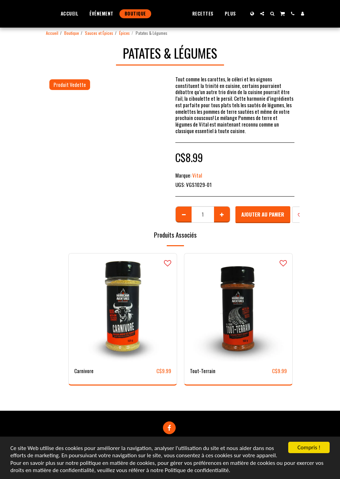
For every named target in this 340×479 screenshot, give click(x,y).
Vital (197, 175)
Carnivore (84, 371)
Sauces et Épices (99, 33)
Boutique (71, 33)
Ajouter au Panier (262, 214)
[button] (275, 13)
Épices (124, 33)
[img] (123, 307)
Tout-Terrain (202, 371)
